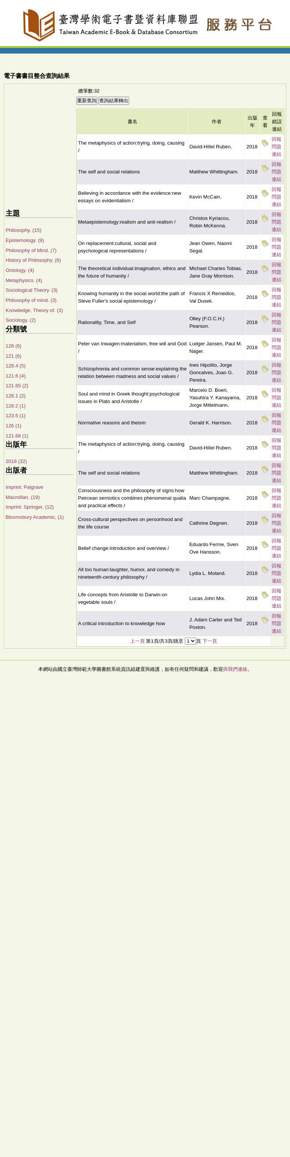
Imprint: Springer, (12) (30, 507)
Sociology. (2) (21, 320)
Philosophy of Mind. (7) (31, 250)
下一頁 (209, 641)
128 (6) (13, 346)
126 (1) (13, 425)
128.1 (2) (15, 396)
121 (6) (13, 356)
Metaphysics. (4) (24, 280)
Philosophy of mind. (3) (31, 300)
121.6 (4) (15, 376)
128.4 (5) (15, 366)
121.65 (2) (17, 385)
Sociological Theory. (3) (32, 290)
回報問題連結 (276, 146)
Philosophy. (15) (23, 230)
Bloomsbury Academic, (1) (35, 517)
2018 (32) (16, 461)
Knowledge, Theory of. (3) (34, 310)
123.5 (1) (15, 415)
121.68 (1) (17, 436)
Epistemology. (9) (25, 240)
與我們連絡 (235, 669)
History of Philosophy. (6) (33, 260)
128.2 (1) (15, 406)
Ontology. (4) (20, 270)
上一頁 (137, 641)
